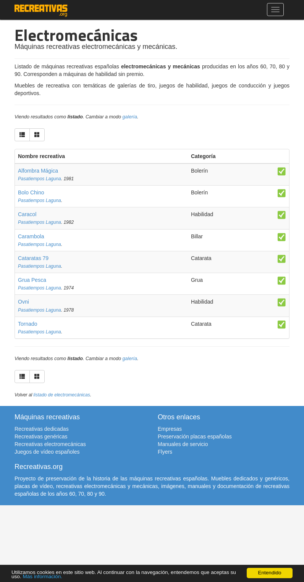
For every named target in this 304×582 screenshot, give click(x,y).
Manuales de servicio (183, 444)
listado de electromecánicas (62, 395)
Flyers (165, 452)
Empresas (170, 429)
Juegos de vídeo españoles (47, 452)
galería (130, 117)
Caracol (27, 214)
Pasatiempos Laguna (39, 178)
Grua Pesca (32, 280)
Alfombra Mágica (38, 171)
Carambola (31, 236)
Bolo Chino (31, 192)
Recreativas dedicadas (42, 429)
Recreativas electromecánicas (50, 444)
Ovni (23, 302)
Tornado (27, 324)
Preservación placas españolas (195, 436)
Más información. (42, 576)
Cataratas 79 (33, 258)
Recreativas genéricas (41, 436)
